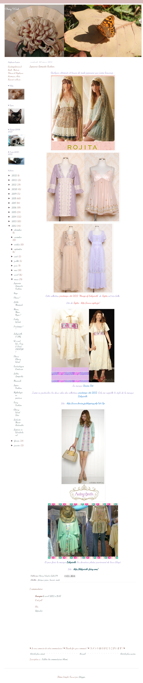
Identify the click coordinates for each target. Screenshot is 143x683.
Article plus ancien (128, 653)
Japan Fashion (18, 386)
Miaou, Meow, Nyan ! (17, 312)
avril (16, 274)
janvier (17, 445)
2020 (15, 189)
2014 (14, 216)
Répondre (38, 610)
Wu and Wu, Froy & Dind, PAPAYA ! (19, 346)
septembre (18, 249)
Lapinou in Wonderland (19, 432)
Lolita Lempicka (18, 375)
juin (16, 265)
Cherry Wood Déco (17, 412)
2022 (14, 180)
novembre (18, 237)
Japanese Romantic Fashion (18, 286)
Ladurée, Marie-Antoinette (19, 422)
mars (16, 279)
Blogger (82, 677)
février (17, 440)
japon (47, 580)
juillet (17, 261)
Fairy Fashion (18, 404)
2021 (14, 184)
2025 (14, 175)
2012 (14, 225)
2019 (14, 193)
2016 (14, 207)
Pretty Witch (17, 320)
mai (16, 270)
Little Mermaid (18, 303)
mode (58, 580)
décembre (17, 229)
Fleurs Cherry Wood (17, 359)
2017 (14, 203)
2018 (14, 198)
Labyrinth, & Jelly (18, 335)
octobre (17, 244)
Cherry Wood (12, 9)
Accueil (83, 653)
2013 (14, 221)
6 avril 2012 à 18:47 (52, 596)
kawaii (52, 580)
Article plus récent (37, 653)
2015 (14, 212)
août (16, 256)
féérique (41, 580)
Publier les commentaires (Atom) (55, 659)
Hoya (16, 293)
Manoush (17, 380)
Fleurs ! (17, 297)
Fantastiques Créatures (19, 367)
